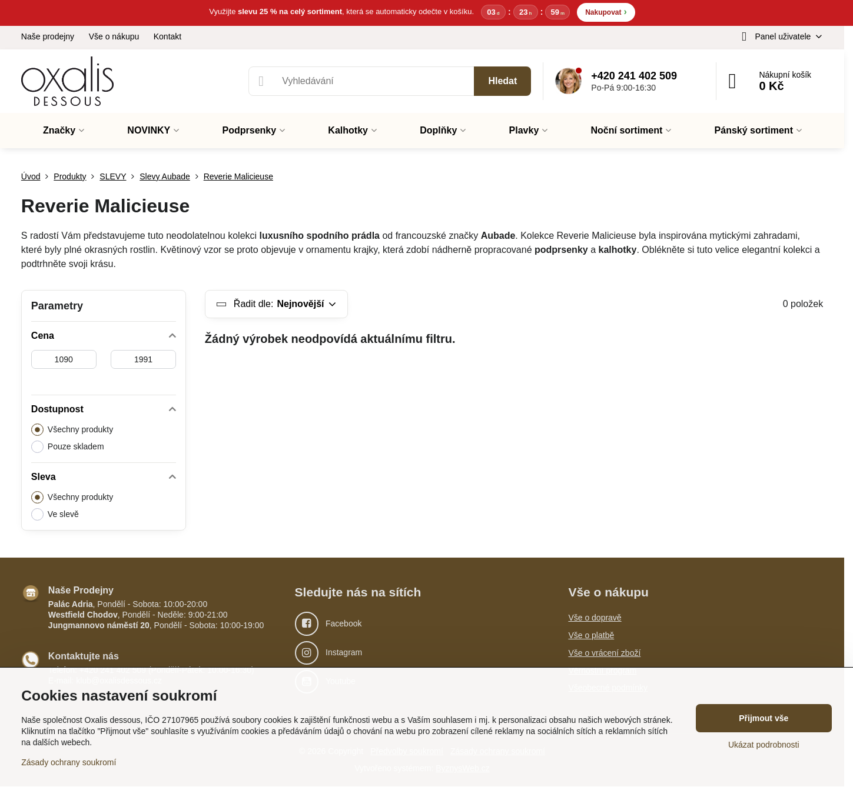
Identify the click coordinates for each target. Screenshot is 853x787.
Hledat (502, 81)
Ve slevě (55, 514)
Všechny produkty (72, 429)
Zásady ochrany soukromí (68, 762)
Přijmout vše (763, 718)
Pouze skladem (67, 447)
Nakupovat (606, 11)
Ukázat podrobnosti (763, 744)
